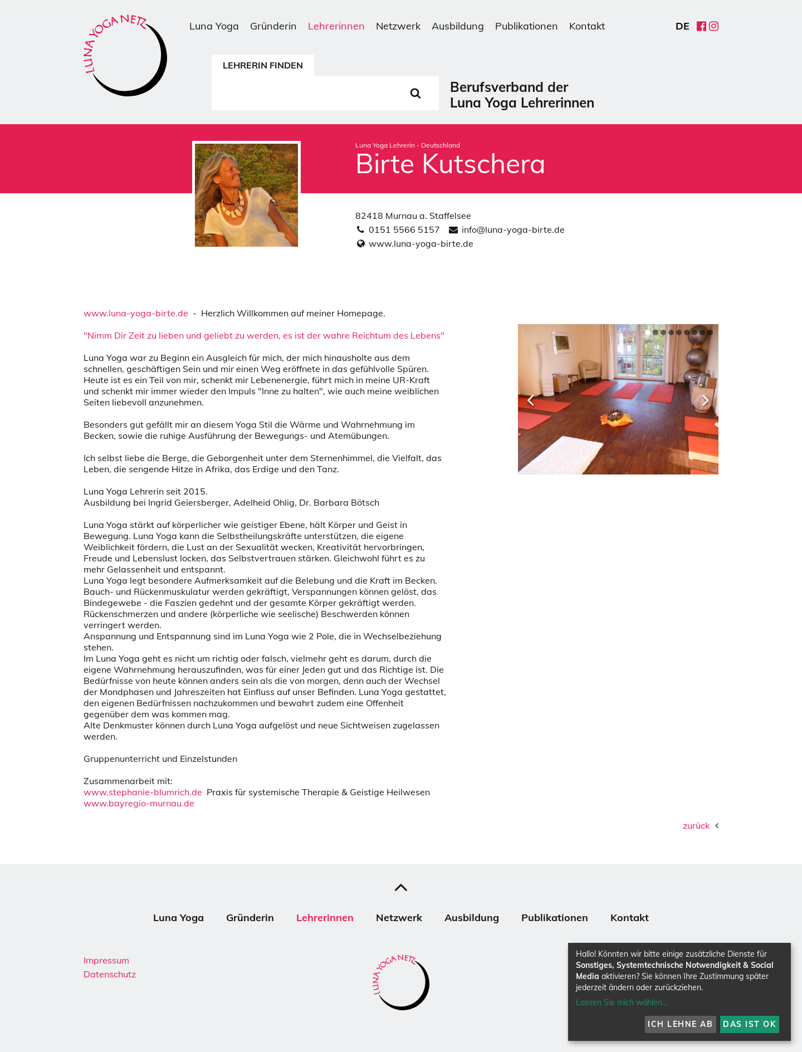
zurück (696, 825)
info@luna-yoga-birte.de (513, 229)
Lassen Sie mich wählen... (621, 1002)
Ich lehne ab (680, 1024)
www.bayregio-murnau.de (139, 803)
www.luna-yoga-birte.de (421, 243)
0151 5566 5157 (404, 229)
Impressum (106, 960)
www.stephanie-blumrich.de (143, 791)
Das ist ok (749, 1024)
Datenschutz (110, 974)
